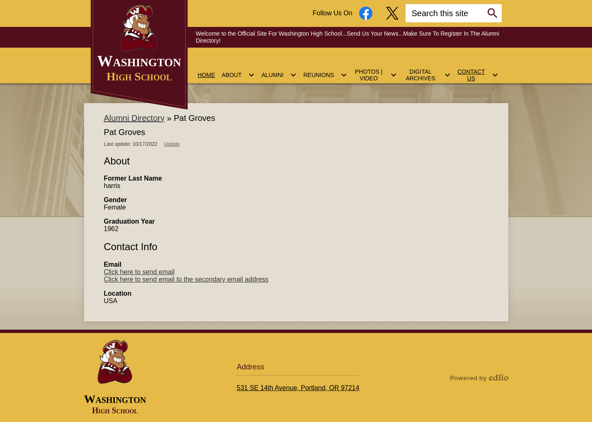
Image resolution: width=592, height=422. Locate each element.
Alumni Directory (134, 118)
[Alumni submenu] (279, 70)
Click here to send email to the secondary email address (186, 279)
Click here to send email (139, 271)
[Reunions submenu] (325, 70)
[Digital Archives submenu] (427, 70)
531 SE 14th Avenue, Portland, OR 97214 (298, 387)
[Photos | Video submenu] (375, 70)
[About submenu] (238, 70)
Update (172, 144)
